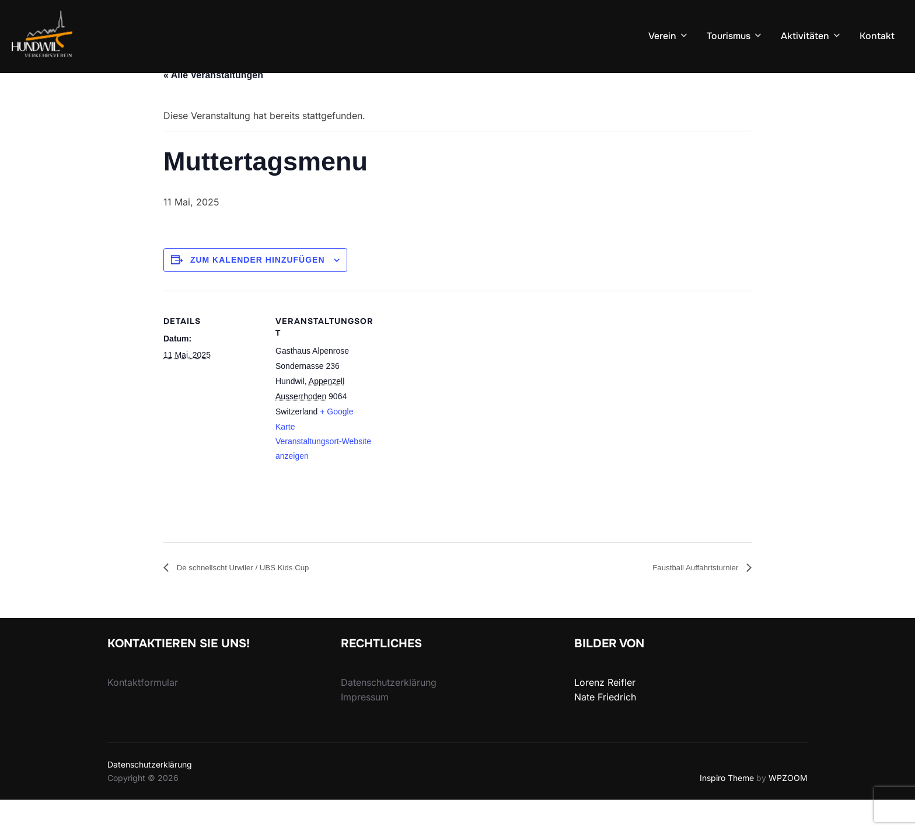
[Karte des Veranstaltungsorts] (449, 442)
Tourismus (735, 36)
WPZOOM (788, 807)
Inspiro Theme (727, 807)
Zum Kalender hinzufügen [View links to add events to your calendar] (257, 289)
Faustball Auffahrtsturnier (687, 597)
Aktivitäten (811, 36)
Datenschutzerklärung (149, 795)
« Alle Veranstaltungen (213, 105)
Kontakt (877, 36)
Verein (668, 36)
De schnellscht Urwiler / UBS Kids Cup (255, 597)
